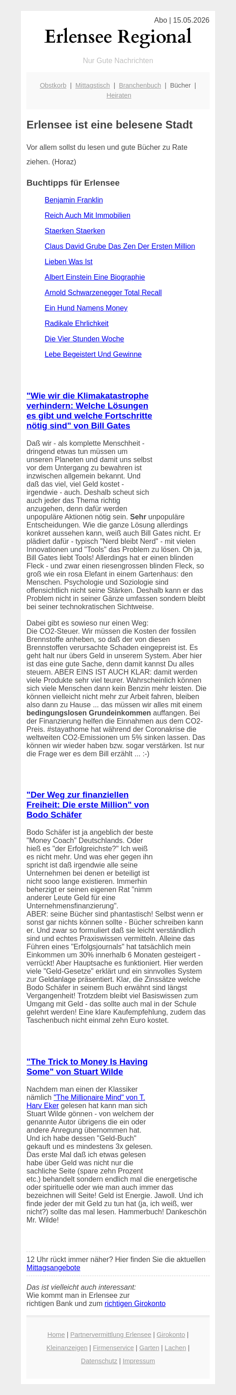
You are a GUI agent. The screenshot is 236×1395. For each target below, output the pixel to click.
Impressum (139, 1361)
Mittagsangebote (53, 1268)
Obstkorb (53, 85)
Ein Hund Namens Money (86, 308)
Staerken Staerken (75, 231)
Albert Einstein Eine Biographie (95, 277)
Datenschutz (99, 1361)
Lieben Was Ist (68, 262)
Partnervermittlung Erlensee (110, 1334)
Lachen (175, 1347)
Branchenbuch (140, 85)
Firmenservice (113, 1347)
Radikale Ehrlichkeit (77, 323)
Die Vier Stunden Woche (84, 339)
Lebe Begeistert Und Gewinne (93, 354)
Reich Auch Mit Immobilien (88, 215)
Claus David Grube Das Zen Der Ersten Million (120, 246)
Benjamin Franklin (74, 200)
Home (56, 1334)
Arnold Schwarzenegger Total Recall (103, 292)
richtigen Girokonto (135, 1303)
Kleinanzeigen (66, 1347)
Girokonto (171, 1334)
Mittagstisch (92, 85)
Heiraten (118, 95)
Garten (149, 1347)
